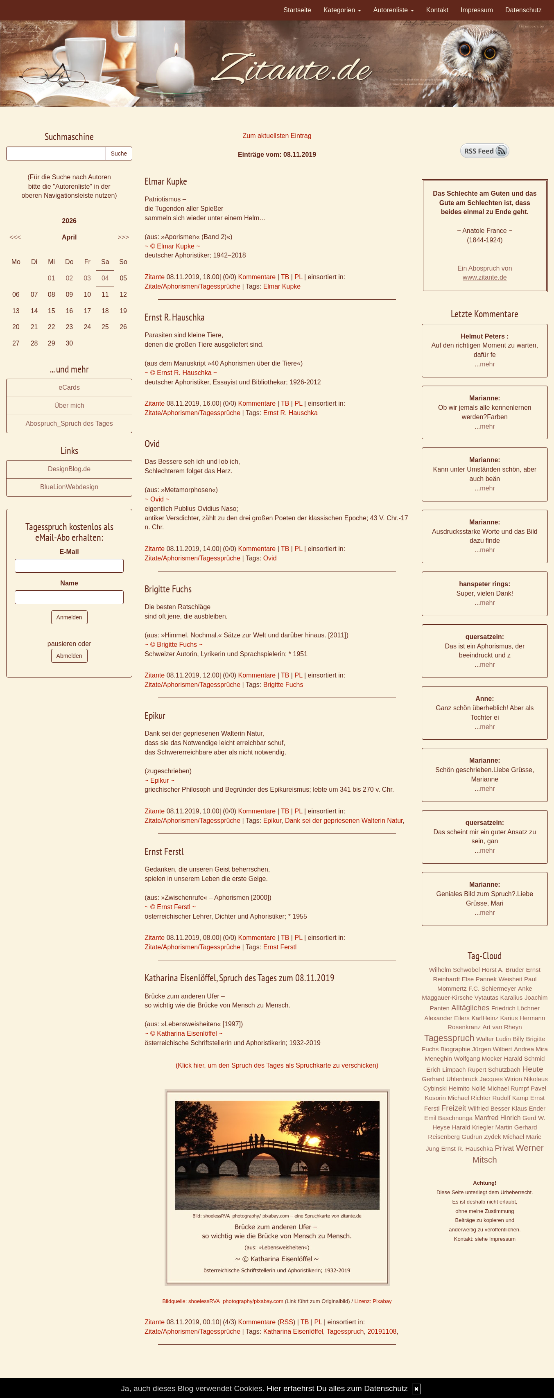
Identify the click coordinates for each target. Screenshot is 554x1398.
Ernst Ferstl (280, 947)
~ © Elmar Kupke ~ (172, 246)
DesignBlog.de (69, 468)
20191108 (381, 1331)
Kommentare (257, 276)
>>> (123, 237)
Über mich (69, 405)
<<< (15, 237)
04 (105, 278)
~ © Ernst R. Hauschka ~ (181, 372)
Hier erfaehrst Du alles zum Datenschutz (337, 1388)
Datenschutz (523, 10)
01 (51, 278)
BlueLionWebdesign (69, 486)
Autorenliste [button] (393, 10)
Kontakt (437, 10)
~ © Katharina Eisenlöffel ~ (183, 1033)
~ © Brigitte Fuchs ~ (174, 644)
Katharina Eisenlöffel (293, 1331)
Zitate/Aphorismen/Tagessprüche (192, 286)
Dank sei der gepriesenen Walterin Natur (344, 820)
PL (298, 276)
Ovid (270, 558)
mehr (487, 364)
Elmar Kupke (282, 286)
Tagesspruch (345, 1331)
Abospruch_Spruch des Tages (69, 423)
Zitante (155, 276)
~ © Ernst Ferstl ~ (170, 906)
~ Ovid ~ (157, 499)
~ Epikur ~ (159, 780)
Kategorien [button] (342, 10)
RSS (286, 1322)
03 (87, 278)
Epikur (272, 820)
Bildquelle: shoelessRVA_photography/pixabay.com (222, 1301)
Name (69, 583)
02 (69, 278)
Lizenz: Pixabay (372, 1301)
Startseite (297, 10)
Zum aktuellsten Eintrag (276, 135)
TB (285, 276)
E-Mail (69, 551)
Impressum (477, 10)
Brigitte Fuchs (283, 684)
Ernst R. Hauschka (290, 412)
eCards (69, 387)
